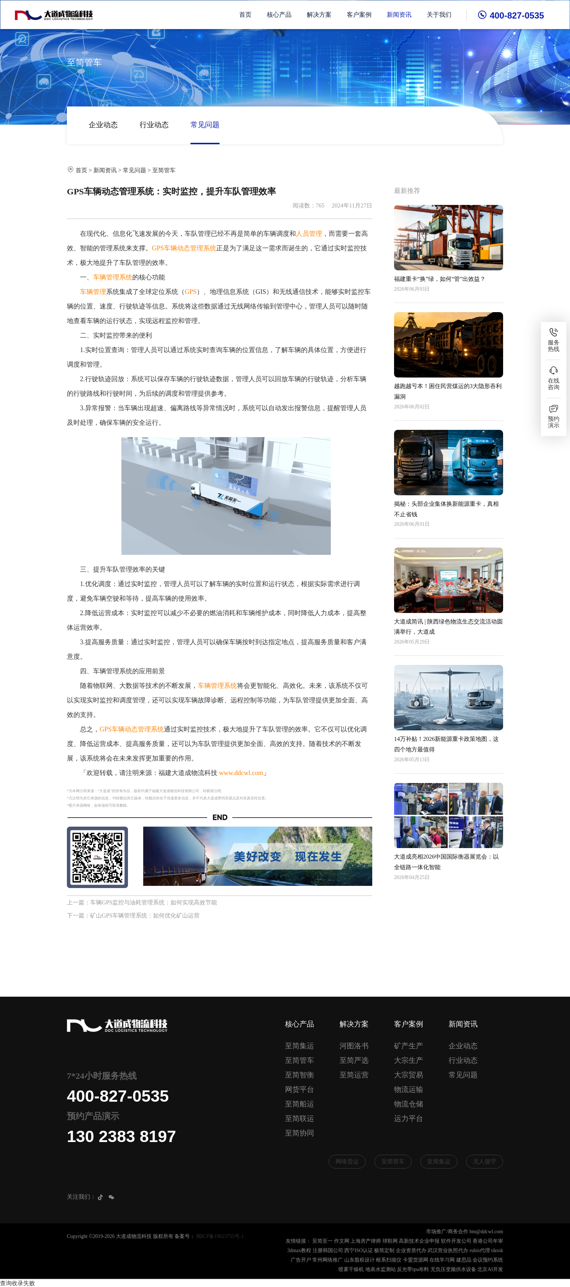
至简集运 (299, 1046)
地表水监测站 (380, 1269)
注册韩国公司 (328, 1251)
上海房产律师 (365, 1241)
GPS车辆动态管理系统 (184, 248)
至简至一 (322, 1241)
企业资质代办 (411, 1251)
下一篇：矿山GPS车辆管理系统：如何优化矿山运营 (133, 915)
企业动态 (103, 125)
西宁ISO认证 (358, 1251)
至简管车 (164, 170)
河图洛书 (354, 1046)
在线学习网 (442, 1260)
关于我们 (440, 14)
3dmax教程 (299, 1251)
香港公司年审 (488, 1241)
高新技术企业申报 (419, 1241)
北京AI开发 (490, 1269)
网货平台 (299, 1089)
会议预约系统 (488, 1260)
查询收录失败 (17, 1282)
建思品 (463, 1260)
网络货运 (347, 1161)
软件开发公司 (456, 1241)
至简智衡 (299, 1075)
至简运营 (354, 1075)
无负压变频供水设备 (453, 1269)
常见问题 (205, 125)
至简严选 (354, 1060)
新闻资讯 (400, 14)
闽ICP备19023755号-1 (220, 1236)
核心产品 (280, 14)
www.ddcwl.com (241, 772)
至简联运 (299, 1118)
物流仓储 (408, 1104)
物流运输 (408, 1089)
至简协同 (299, 1133)
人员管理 (309, 233)
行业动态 (154, 125)
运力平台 (408, 1118)
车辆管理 (93, 291)
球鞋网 (390, 1241)
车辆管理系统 (112, 277)
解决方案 (320, 14)
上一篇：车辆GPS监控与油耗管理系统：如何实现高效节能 (142, 902)
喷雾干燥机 (351, 1269)
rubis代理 (480, 1251)
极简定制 (384, 1251)
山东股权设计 (359, 1260)
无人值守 (484, 1161)
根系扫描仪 (388, 1260)
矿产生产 (408, 1046)
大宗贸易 (408, 1075)
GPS (191, 291)
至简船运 (299, 1104)
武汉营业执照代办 (448, 1251)
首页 (246, 14)
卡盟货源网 (415, 1260)
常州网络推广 (327, 1260)
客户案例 (360, 14)
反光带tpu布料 (413, 1269)
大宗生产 (408, 1060)
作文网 (341, 1241)
